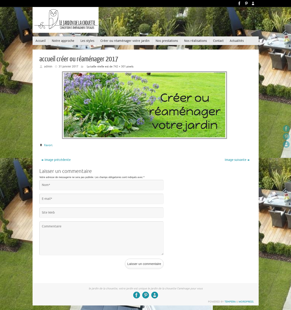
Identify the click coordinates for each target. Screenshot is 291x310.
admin (48, 66)
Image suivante (237, 160)
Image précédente (56, 160)
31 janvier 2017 (68, 66)
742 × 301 (119, 66)
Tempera (230, 301)
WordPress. (246, 301)
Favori (48, 145)
